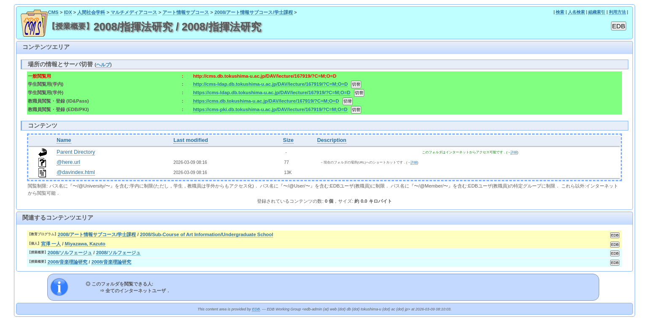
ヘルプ (103, 64)
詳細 (514, 152)
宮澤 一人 (51, 243)
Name (64, 140)
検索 (560, 12)
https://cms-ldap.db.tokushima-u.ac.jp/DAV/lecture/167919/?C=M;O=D (271, 92)
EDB (256, 309)
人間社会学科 (91, 12)
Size (288, 140)
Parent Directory (76, 152)
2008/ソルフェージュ (70, 252)
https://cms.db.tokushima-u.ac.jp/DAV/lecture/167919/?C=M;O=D (266, 100)
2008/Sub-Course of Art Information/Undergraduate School (206, 234)
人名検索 (576, 12)
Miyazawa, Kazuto (85, 243)
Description (331, 140)
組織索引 (596, 12)
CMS (53, 12)
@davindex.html (76, 172)
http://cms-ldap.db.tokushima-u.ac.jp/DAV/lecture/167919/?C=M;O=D (270, 84)
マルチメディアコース (134, 12)
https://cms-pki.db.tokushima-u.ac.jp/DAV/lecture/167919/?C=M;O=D (270, 109)
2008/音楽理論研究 (67, 261)
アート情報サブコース (185, 12)
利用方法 (617, 12)
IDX (68, 12)
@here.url (68, 162)
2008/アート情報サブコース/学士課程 (253, 12)
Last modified (190, 140)
